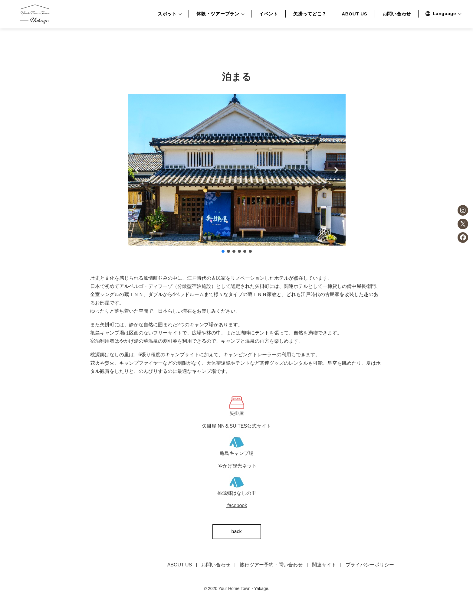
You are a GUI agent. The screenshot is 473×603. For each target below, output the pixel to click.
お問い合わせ (397, 13)
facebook (236, 505)
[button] (137, 170)
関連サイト (324, 564)
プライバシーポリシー (370, 564)
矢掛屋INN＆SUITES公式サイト (236, 426)
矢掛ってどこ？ (310, 13)
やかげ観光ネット (236, 465)
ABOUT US (354, 13)
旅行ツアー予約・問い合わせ (271, 564)
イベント (268, 13)
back (237, 531)
